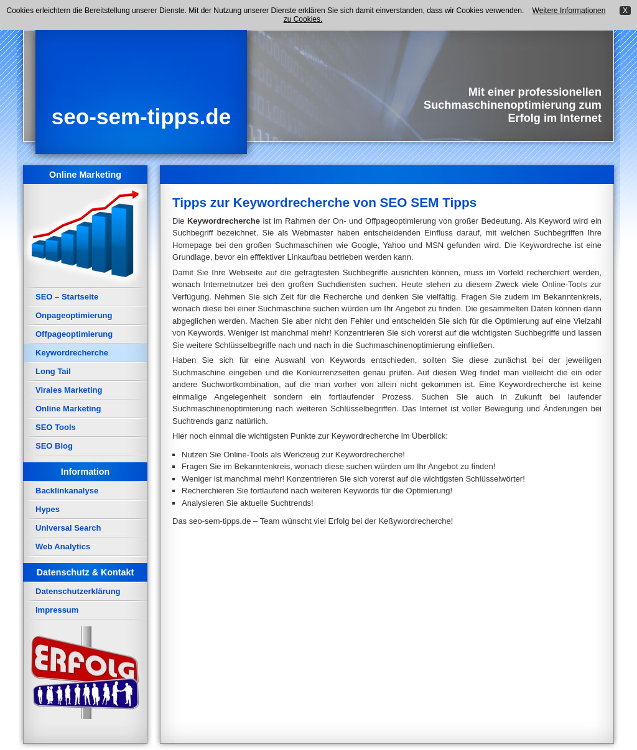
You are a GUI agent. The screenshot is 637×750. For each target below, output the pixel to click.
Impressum (56, 610)
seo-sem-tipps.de (141, 116)
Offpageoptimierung (74, 334)
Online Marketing (68, 408)
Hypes (47, 509)
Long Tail (53, 371)
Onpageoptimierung (74, 315)
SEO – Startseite (66, 296)
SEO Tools (55, 427)
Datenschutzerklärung (78, 591)
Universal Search (68, 528)
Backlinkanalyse (66, 490)
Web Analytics (62, 546)
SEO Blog (54, 445)
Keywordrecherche (71, 352)
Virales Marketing (68, 390)
